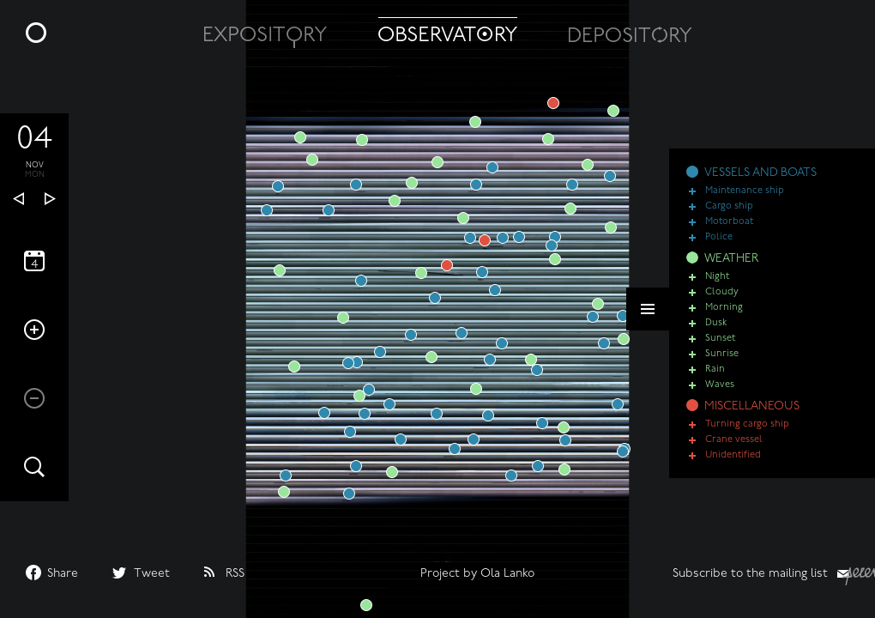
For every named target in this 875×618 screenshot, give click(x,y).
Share (62, 573)
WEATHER (731, 258)
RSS (235, 573)
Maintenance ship (744, 191)
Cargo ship (729, 206)
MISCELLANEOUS (752, 406)
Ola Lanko (507, 573)
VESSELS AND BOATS (760, 173)
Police (719, 237)
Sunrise (722, 354)
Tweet (152, 573)
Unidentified (733, 455)
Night (717, 277)
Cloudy (722, 292)
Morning (724, 307)
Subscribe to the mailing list (750, 573)
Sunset (720, 338)
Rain (715, 369)
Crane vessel (734, 440)
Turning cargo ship (747, 424)
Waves (719, 385)
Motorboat (729, 222)
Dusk (716, 323)
